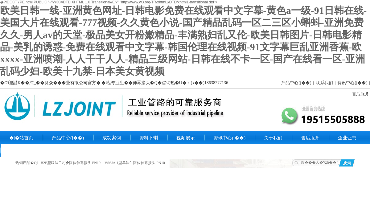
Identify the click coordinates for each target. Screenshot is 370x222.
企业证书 (347, 137)
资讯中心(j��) (352, 82)
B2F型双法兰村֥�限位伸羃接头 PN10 (71, 163)
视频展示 (185, 137)
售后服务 (360, 94)
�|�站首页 (21, 137)
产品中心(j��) (296, 82)
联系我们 (324, 82)
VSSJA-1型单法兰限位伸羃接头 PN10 (135, 163)
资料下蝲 (148, 137)
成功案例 (111, 137)
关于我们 (273, 137)
